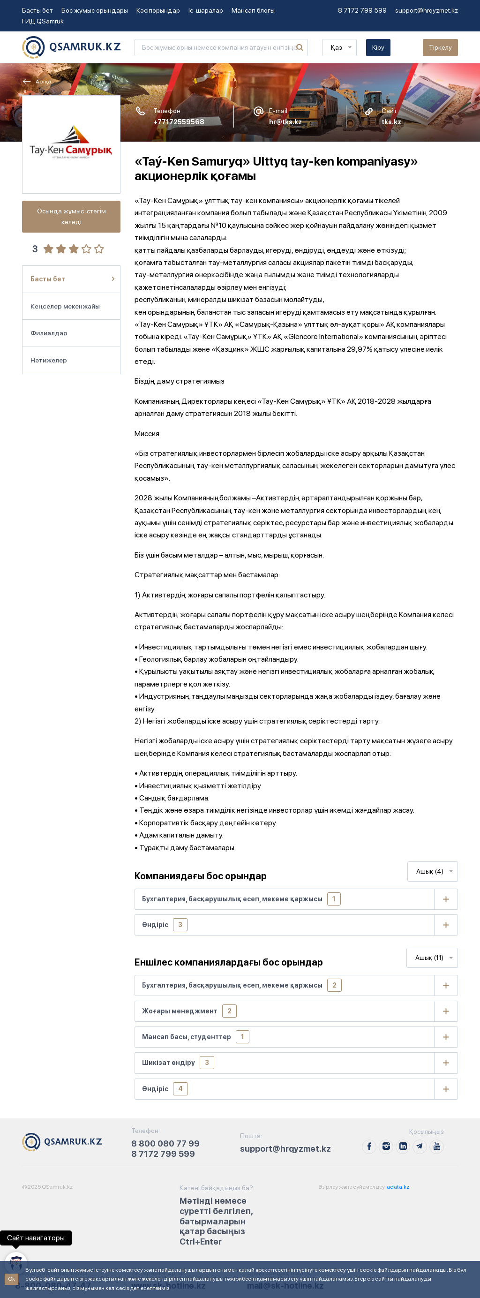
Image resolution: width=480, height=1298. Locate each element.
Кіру (378, 47)
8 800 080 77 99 (165, 1143)
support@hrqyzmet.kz (426, 10)
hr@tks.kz (285, 122)
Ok (11, 1278)
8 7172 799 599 (362, 10)
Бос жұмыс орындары (94, 10)
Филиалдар (49, 333)
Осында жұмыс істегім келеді (71, 216)
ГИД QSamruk (43, 21)
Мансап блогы (253, 10)
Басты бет (37, 10)
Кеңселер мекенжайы (65, 306)
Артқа (36, 81)
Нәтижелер (48, 360)
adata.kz (397, 1187)
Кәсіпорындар (158, 10)
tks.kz (391, 122)
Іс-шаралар (205, 10)
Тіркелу (440, 47)
